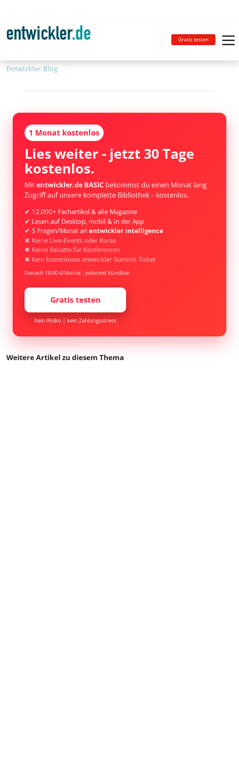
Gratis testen (193, 39)
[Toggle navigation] (52, 40)
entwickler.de (48, 42)
